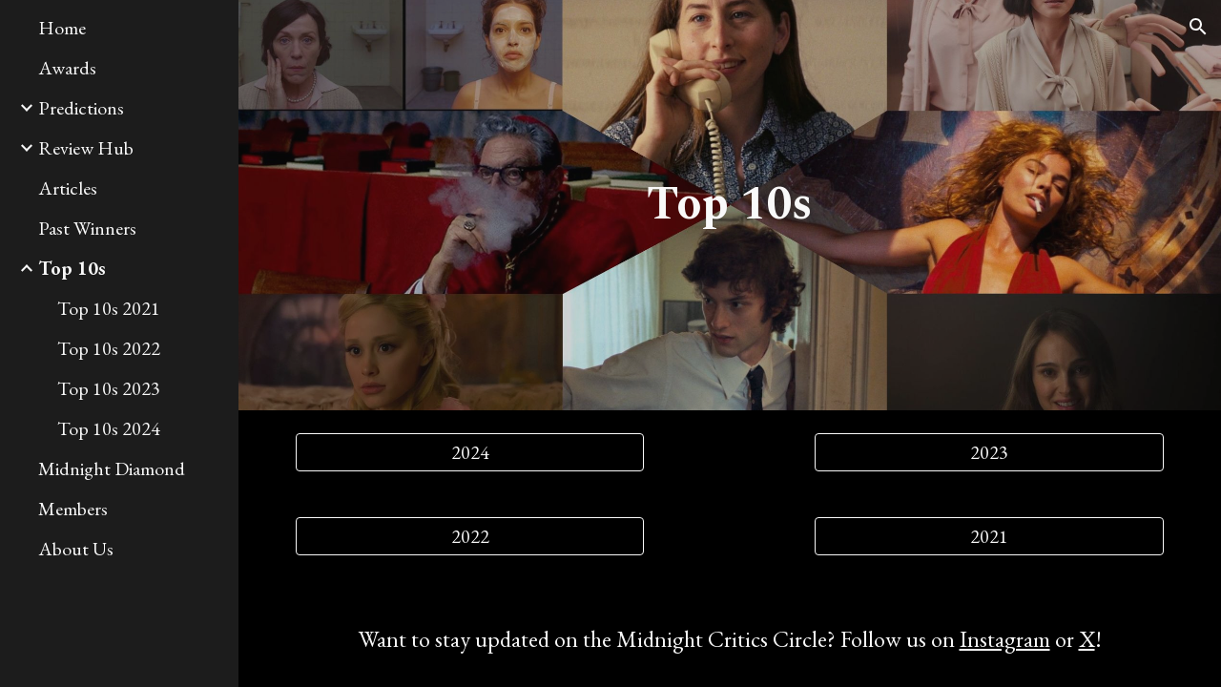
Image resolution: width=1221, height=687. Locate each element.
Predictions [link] (81, 107)
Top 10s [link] (72, 268)
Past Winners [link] (87, 228)
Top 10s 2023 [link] (108, 388)
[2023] (989, 452)
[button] (1198, 27)
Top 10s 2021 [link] (108, 308)
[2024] (470, 452)
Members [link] (73, 508)
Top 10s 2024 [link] (108, 428)
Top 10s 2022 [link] (108, 348)
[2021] (989, 536)
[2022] (470, 536)
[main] (729, 205)
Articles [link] (67, 188)
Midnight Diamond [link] (111, 468)
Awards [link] (67, 67)
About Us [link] (76, 548)
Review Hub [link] (86, 147)
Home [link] (62, 27)
